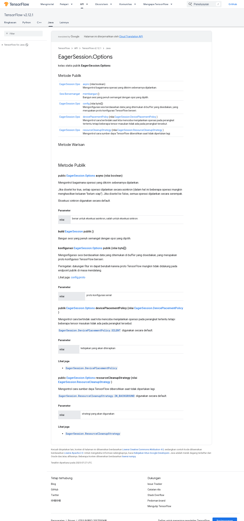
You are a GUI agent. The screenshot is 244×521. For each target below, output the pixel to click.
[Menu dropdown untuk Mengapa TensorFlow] (172, 4)
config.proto (78, 277)
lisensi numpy (129, 456)
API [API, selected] (82, 4)
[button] (22, 45)
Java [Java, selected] (50, 22)
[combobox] (204, 4)
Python (26, 22)
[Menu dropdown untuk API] (88, 4)
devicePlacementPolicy (95, 116)
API (76, 48)
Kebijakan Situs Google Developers (151, 453)
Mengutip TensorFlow (159, 506)
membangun (90, 93)
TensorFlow (64, 48)
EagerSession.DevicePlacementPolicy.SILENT (90, 330)
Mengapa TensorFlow (155, 4)
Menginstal (47, 4)
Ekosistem (101, 4)
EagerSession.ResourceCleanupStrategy (139, 130)
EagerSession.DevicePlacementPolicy (135, 116)
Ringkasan (10, 22)
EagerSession (74, 231)
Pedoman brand (156, 500)
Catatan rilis (154, 489)
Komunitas (125, 4)
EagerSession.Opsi (70, 84)
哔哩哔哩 (56, 500)
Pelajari (64, 4)
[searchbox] (23, 33)
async (86, 84)
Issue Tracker (155, 484)
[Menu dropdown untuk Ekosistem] (112, 4)
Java (108, 48)
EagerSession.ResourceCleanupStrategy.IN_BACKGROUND (97, 396)
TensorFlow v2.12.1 (18, 15)
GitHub (233, 4)
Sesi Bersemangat (70, 93)
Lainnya (64, 22)
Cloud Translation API (131, 36)
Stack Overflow (156, 495)
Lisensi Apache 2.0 (73, 453)
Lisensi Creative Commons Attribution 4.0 (143, 449)
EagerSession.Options (80, 175)
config (86, 103)
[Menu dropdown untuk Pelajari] (73, 4)
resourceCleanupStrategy (97, 130)
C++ (39, 22)
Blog (53, 484)
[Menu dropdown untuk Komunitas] (136, 4)
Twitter (55, 495)
